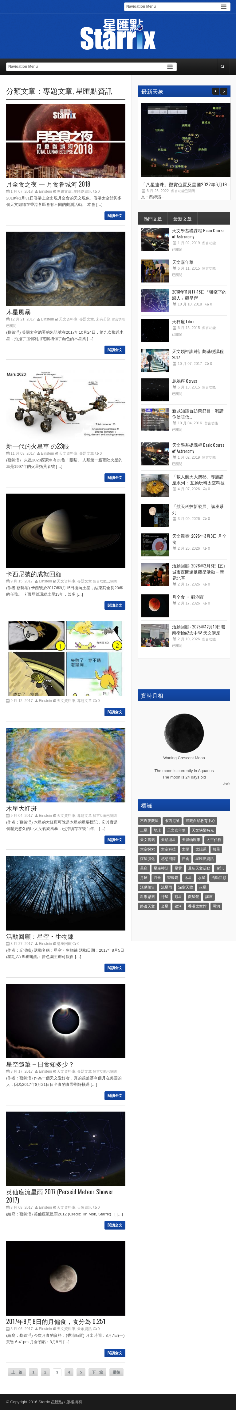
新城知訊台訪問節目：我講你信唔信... (198, 413)
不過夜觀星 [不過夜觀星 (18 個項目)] (149, 821)
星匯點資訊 (94, 90)
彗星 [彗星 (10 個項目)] (216, 849)
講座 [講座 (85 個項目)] (209, 897)
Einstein (45, 191)
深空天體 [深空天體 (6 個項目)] (185, 887)
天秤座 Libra (183, 321)
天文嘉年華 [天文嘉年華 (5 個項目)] (176, 830)
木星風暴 (18, 311)
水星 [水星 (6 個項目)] (201, 878)
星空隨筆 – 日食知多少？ (40, 1063)
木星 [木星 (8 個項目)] (188, 878)
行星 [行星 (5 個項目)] (164, 897)
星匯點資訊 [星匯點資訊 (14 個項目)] (204, 859)
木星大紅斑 (21, 808)
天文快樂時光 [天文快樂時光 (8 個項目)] (203, 830)
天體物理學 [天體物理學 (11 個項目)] (191, 840)
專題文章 (58, 90)
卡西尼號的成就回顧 (33, 573)
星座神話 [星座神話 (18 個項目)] (161, 868)
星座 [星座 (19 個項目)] (144, 868)
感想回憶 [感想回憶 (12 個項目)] (168, 859)
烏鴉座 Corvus (184, 380)
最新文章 (182, 218)
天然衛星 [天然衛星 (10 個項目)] (168, 840)
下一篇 (97, 1372)
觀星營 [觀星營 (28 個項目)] (193, 897)
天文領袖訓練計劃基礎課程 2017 (198, 354)
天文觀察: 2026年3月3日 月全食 (199, 539)
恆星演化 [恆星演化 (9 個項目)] (147, 859)
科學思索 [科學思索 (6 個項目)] (147, 897)
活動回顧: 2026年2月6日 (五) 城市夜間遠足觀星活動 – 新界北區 (198, 571)
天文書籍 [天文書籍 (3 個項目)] (147, 840)
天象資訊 (84, 1207)
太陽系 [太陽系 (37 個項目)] (200, 849)
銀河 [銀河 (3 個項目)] (178, 906)
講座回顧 (64, 944)
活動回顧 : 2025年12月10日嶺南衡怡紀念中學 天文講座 (198, 629)
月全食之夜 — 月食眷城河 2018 (48, 183)
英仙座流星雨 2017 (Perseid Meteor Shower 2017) (59, 1195)
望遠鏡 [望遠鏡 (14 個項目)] (172, 878)
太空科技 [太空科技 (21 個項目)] (168, 849)
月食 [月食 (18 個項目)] (157, 878)
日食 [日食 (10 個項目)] (185, 859)
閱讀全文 (115, 216)
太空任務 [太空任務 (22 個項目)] (213, 840)
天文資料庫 (68, 319)
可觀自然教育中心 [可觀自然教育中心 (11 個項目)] (200, 821)
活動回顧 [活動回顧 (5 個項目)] (218, 878)
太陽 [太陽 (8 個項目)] (185, 849)
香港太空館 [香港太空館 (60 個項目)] (197, 906)
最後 (116, 1372)
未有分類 (103, 319)
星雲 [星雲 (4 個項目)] (178, 868)
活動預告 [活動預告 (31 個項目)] (147, 887)
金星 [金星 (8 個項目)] (164, 906)
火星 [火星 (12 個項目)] (202, 887)
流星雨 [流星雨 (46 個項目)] (166, 887)
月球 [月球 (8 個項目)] (144, 878)
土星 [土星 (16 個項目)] (144, 830)
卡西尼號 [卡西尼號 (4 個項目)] (172, 821)
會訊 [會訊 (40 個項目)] (220, 868)
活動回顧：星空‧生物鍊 (40, 936)
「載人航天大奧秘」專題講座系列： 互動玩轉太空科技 (198, 479)
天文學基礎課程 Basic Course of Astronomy (198, 233)
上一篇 (16, 1372)
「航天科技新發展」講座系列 (198, 509)
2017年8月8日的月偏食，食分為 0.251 (55, 1321)
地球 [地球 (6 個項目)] (157, 830)
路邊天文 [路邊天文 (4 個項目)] (147, 906)
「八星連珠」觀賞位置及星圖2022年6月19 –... (187, 184)
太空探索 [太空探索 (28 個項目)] (147, 849)
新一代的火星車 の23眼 (37, 445)
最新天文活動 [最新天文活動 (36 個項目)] (199, 868)
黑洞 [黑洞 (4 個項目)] (216, 906)
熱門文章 (153, 218)
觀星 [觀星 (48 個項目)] (178, 897)
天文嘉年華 (183, 262)
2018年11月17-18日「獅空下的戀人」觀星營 (199, 294)
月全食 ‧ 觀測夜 (188, 596)
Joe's (226, 784)
